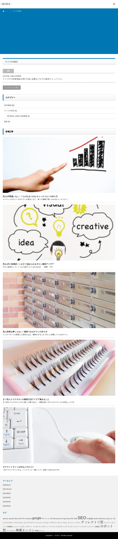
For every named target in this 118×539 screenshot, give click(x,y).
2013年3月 (7, 506)
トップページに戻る (12, 87)
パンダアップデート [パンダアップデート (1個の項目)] (25, 526)
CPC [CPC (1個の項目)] (23, 518)
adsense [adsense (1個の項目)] (5, 518)
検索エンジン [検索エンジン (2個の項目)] (25, 530)
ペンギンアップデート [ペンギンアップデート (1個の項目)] (40, 526)
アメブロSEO (9, 111)
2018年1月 (7, 485)
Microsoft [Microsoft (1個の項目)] (56, 518)
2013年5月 (7, 498)
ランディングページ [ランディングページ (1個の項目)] (74, 526)
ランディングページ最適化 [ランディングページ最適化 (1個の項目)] (91, 526)
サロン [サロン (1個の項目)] (65, 522)
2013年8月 (7, 493)
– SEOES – (57, 535)
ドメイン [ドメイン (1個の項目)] (107, 522)
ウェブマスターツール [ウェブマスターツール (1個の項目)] (31, 522)
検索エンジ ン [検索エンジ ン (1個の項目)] (40, 530)
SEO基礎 (7, 105)
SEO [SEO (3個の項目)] (82, 517)
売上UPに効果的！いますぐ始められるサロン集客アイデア (28, 264)
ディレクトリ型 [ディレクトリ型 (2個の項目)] (92, 522)
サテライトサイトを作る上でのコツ (18, 467)
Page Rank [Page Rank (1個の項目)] (66, 518)
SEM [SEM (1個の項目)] (75, 518)
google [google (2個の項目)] (36, 518)
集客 (5, 122)
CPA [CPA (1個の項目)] (19, 518)
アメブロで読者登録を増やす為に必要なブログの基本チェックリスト (33, 79)
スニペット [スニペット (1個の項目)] (72, 522)
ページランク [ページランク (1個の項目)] (52, 526)
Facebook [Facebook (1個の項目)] (28, 518)
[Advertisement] (59, 34)
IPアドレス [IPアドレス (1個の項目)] (45, 518)
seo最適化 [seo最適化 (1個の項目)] (90, 518)
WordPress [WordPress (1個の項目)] (102, 518)
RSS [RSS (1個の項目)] (71, 518)
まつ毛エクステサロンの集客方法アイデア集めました (26, 399)
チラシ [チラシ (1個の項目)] (78, 522)
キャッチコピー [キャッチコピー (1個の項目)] (44, 522)
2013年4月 (7, 502)
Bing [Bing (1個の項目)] (16, 518)
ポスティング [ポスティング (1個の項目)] (62, 526)
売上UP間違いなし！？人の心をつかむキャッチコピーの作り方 (30, 196)
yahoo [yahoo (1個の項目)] (108, 518)
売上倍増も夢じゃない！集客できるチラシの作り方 (25, 332)
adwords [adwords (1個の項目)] (11, 518)
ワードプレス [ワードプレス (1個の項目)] (10, 530)
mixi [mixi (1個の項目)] (61, 518)
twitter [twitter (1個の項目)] (96, 518)
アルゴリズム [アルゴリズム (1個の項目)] (18, 522)
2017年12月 (7, 489)
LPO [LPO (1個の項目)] (51, 518)
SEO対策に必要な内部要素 (12, 76)
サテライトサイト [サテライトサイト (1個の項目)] (56, 522)
